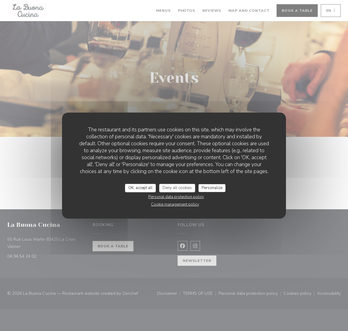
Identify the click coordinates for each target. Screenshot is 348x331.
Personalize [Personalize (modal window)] (212, 188)
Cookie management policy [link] (175, 204)
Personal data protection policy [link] (176, 196)
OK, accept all (140, 188)
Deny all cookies (177, 188)
